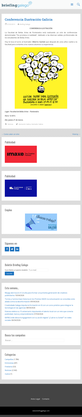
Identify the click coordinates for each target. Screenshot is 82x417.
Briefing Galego (25, 24)
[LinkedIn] (17, 249)
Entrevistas (9, 363)
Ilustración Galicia (25, 124)
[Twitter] (12, 249)
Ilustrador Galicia (37, 124)
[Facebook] (7, 249)
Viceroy (76, 134)
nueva (7, 374)
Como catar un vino (10, 134)
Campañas (9, 359)
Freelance (8, 366)
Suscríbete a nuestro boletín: (16, 270)
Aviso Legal (35, 399)
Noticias (10, 124)
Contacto (45, 399)
